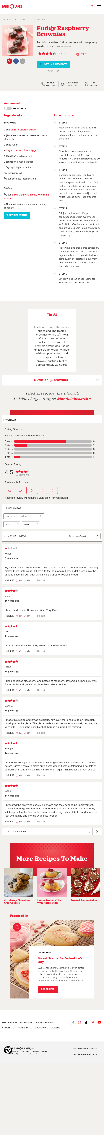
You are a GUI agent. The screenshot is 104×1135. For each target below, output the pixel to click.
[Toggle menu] (99, 7)
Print (81, 54)
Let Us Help (26, 1022)
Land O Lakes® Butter (23, 130)
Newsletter (8, 1028)
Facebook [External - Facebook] (16, 61)
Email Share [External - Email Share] (22, 61)
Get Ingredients (53, 64)
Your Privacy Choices (85, 1049)
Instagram (79, 1022)
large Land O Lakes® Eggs (21, 150)
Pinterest (92, 1022)
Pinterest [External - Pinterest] (9, 61)
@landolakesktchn (73, 399)
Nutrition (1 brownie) (66, 380)
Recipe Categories (45, 1022)
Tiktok (86, 1022)
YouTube (99, 1022)
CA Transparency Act (85, 1054)
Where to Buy (9, 1022)
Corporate (24, 1028)
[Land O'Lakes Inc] (24, 1049)
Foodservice (41, 1028)
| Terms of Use (34, 1054)
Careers (55, 1028)
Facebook (73, 1022)
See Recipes (47, 989)
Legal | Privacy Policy (20, 1054)
